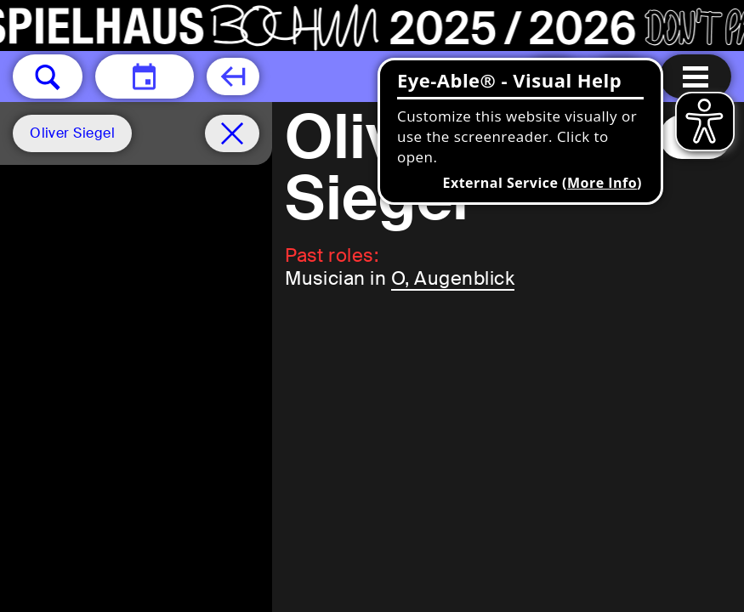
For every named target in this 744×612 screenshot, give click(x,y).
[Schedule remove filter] (232, 133)
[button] (47, 76)
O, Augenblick (452, 278)
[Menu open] (695, 76)
